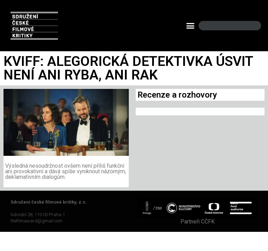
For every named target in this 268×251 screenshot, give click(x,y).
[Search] (250, 25)
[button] (190, 25)
